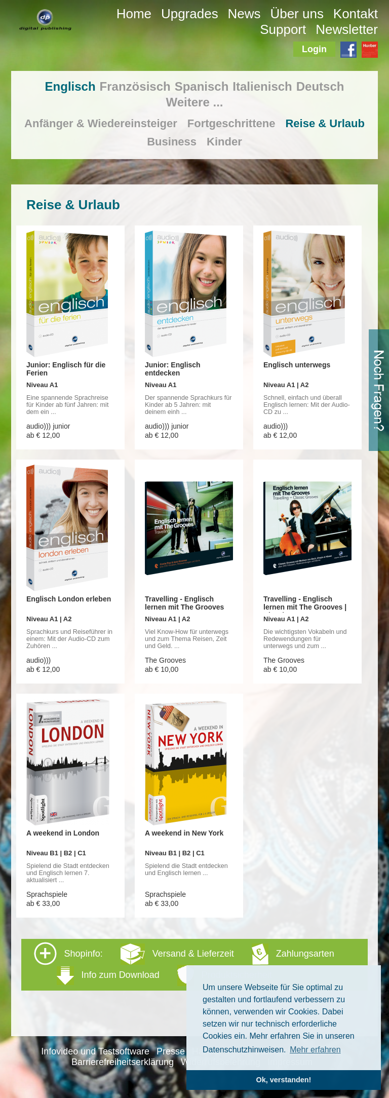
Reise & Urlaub (325, 123)
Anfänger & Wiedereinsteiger (100, 123)
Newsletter (347, 29)
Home (133, 13)
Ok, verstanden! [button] (284, 1080)
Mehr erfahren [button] (315, 1049)
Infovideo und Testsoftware (95, 1051)
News (244, 13)
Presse (171, 1051)
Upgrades (189, 13)
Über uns (297, 13)
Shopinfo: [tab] (184, 964)
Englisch (70, 86)
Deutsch (320, 86)
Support (283, 29)
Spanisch (202, 86)
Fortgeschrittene (231, 123)
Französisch (135, 86)
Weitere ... (194, 102)
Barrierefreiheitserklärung (122, 1062)
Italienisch (262, 86)
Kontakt (355, 13)
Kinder (224, 141)
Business (172, 141)
